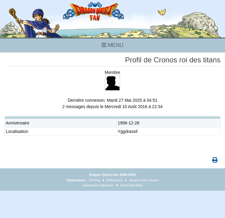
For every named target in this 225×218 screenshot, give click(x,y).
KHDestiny (114, 180)
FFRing (94, 180)
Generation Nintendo (98, 185)
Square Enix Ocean (143, 180)
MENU (112, 45)
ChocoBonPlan (131, 185)
